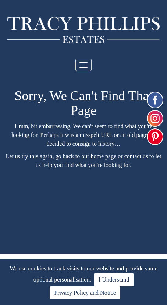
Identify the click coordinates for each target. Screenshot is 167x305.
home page (104, 156)
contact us (136, 156)
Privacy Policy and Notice (85, 293)
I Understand (114, 279)
